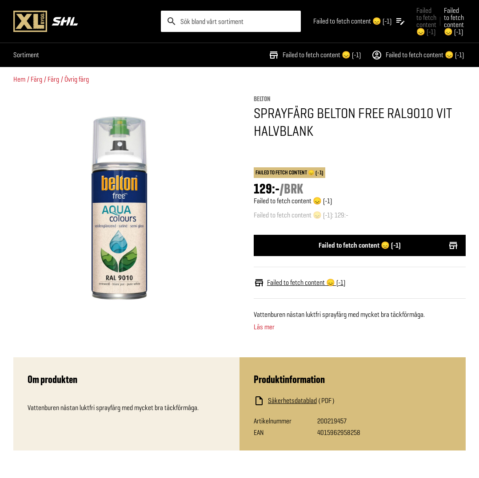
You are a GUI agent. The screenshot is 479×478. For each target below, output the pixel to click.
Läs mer (264, 327)
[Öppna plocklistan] (359, 21)
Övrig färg (76, 79)
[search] (231, 21)
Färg (36, 79)
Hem (19, 79)
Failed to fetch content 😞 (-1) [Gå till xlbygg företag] (426, 21)
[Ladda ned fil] (342, 400)
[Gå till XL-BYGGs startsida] (83, 21)
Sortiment (26, 54)
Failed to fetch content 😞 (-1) (314, 55)
